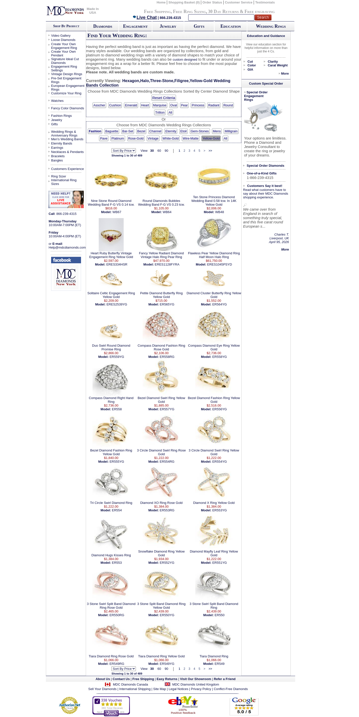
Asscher (99, 105)
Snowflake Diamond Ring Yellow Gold (161, 553)
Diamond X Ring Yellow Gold (214, 503)
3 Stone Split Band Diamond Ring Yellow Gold (161, 605)
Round (228, 105)
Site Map (159, 689)
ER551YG (219, 563)
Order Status (212, 2)
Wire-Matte (191, 138)
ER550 (220, 615)
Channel (155, 131)
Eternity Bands (61, 143)
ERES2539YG (116, 304)
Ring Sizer (58, 176)
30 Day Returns (223, 11)
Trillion (160, 112)
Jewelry (168, 26)
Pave (103, 138)
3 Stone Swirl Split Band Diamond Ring (213, 605)
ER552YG (167, 563)
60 (159, 150)
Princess (198, 105)
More (285, 73)
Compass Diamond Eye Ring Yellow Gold (214, 347)
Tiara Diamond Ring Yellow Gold (161, 656)
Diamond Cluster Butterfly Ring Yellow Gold (213, 295)
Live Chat (144, 17)
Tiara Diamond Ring (213, 656)
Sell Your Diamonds (102, 689)
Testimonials (265, 2)
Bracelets (58, 156)
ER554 (117, 510)
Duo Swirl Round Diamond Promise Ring (111, 347)
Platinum (117, 138)
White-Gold (171, 138)
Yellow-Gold (211, 138)
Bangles (57, 160)
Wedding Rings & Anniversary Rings (64, 133)
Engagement (135, 26)
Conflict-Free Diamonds (231, 689)
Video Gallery (61, 35)
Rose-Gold (136, 138)
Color (252, 65)
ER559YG (116, 357)
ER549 (220, 664)
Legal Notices (178, 689)
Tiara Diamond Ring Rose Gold (111, 656)
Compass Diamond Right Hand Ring (111, 400)
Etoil (183, 131)
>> (210, 150)
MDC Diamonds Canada (130, 684)
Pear (184, 105)
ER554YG (219, 461)
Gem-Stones (200, 131)
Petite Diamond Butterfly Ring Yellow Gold (161, 295)
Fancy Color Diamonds (67, 108)
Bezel (141, 131)
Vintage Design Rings (66, 74)
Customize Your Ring (66, 93)
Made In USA (93, 10)
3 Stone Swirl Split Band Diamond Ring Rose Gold (111, 605)
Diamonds (102, 26)
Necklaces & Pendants (67, 152)
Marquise (159, 105)
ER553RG (167, 510)
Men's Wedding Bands (67, 139)
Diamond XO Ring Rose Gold (161, 503)
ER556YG (219, 409)
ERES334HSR (116, 264)
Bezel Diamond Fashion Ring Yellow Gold (214, 400)
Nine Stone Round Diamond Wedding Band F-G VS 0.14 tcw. (111, 202)
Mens (217, 131)
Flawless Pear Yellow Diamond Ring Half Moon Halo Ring (214, 255)
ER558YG (219, 357)
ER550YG (167, 615)
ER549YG (167, 664)
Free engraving (260, 11)
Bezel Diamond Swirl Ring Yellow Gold (161, 400)
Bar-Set (127, 131)
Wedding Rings (271, 26)
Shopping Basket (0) (184, 2)
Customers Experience (67, 169)
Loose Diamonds (63, 40)
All (170, 112)
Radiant (213, 105)
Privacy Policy (201, 689)
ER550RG (116, 615)
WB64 (167, 212)
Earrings (57, 147)
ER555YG (116, 461)
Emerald (131, 105)
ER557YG (167, 409)
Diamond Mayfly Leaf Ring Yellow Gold (214, 553)
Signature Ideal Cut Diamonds (65, 61)
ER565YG (167, 304)
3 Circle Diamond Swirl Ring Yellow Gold (214, 452)
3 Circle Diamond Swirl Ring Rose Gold (161, 452)
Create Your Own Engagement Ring (64, 46)
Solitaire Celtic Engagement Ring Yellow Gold (111, 295)
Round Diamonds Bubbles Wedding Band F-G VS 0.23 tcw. (161, 202)
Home (161, 2)
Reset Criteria (163, 98)
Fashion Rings (61, 116)
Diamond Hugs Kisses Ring (111, 555)
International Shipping (135, 689)
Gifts (199, 26)
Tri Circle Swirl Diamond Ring (111, 503)
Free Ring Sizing (189, 11)
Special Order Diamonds (265, 165)
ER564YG (219, 304)
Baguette (111, 131)
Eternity (170, 131)
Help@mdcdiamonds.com (67, 247)
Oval (173, 105)
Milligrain (231, 131)
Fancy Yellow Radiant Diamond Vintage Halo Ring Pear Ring (161, 255)
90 (166, 150)
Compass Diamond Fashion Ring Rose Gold (161, 347)
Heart (145, 105)
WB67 (116, 212)
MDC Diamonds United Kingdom (195, 684)
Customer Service (239, 2)
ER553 (117, 563)
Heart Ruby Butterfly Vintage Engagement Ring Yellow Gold (111, 255)
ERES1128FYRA (167, 264)
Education (230, 26)
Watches (57, 101)
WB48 (219, 212)
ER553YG (219, 510)
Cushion (115, 105)
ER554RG (167, 461)
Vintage (153, 138)
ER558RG (167, 357)
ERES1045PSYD (219, 264)
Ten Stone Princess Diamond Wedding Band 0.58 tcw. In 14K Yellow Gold (213, 200)
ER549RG (116, 664)
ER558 (117, 409)
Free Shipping (157, 11)
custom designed (185, 59)
